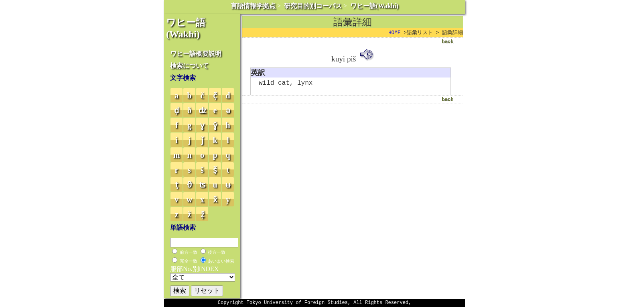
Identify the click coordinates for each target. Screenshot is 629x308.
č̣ (215, 95)
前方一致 (188, 252)
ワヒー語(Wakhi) (374, 5)
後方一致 (216, 252)
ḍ (176, 110)
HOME (394, 33)
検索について (189, 65)
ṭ (176, 184)
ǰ (202, 140)
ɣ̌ (215, 125)
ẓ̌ (202, 214)
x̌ (215, 199)
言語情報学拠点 (253, 5)
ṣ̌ (215, 169)
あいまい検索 (221, 261)
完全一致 (188, 261)
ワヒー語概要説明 (195, 53)
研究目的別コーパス (313, 5)
